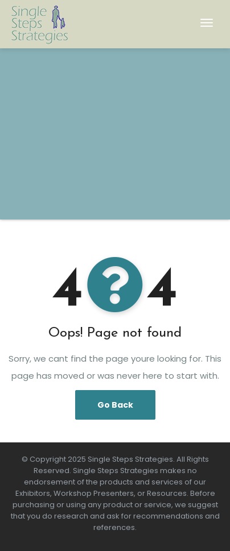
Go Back (115, 405)
